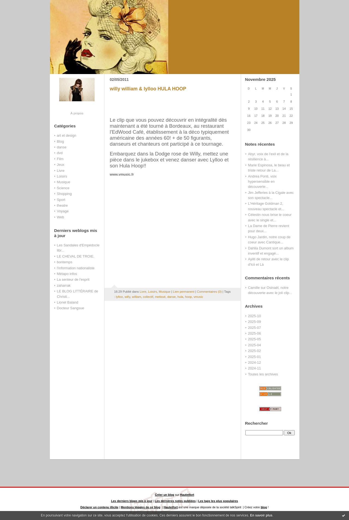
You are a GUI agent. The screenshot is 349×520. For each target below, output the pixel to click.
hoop (188, 296)
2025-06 (254, 333)
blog (264, 507)
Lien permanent (183, 291)
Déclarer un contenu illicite (99, 507)
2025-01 (254, 357)
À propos (76, 113)
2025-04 (254, 345)
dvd (60, 153)
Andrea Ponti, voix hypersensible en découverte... (262, 181)
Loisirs (62, 176)
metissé (160, 296)
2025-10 (254, 316)
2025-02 (254, 351)
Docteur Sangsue (70, 308)
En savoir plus (261, 515)
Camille (254, 288)
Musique (63, 182)
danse (62, 147)
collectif (148, 296)
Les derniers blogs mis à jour (131, 501)
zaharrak (64, 285)
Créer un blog (164, 494)
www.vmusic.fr (122, 174)
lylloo (119, 296)
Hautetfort (187, 494)
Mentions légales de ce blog (140, 507)
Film (60, 159)
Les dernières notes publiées (175, 501)
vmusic (198, 296)
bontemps (65, 262)
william (136, 296)
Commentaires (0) (209, 291)
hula (180, 296)
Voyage (63, 211)
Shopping (64, 194)
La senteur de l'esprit (73, 279)
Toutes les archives (263, 374)
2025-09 (254, 322)
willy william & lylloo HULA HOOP (148, 88)
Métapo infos (67, 274)
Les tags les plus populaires (218, 501)
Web (60, 217)
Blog (60, 141)
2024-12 (254, 362)
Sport (61, 200)
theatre (62, 205)
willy (127, 296)
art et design (66, 135)
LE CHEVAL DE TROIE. (76, 256)
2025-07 (254, 328)
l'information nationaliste (76, 268)
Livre (61, 171)
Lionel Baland (67, 302)
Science (63, 188)
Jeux (60, 165)
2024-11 (254, 368)
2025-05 (254, 339)
